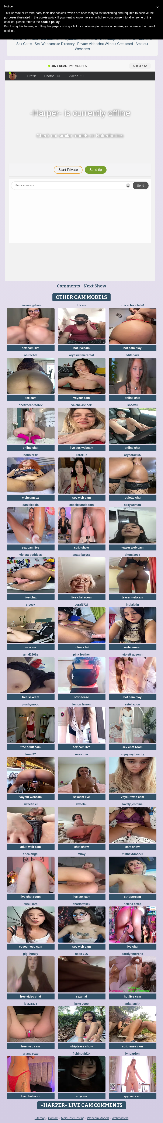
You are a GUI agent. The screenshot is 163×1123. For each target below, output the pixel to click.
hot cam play (132, 348)
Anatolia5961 (81, 554)
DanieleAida (30, 505)
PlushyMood (30, 704)
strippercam (132, 896)
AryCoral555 (132, 455)
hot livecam (81, 348)
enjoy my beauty (132, 754)
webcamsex (30, 497)
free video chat (30, 996)
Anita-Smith (133, 1003)
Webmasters (120, 1118)
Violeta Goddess (30, 554)
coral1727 (82, 604)
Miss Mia (81, 754)
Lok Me (81, 305)
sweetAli (81, 804)
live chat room (82, 597)
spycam (81, 1096)
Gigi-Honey (30, 954)
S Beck (30, 604)
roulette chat (132, 497)
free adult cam (31, 747)
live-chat (31, 597)
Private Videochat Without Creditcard (105, 44)
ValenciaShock (81, 405)
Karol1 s (81, 455)
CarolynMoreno (132, 954)
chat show (81, 847)
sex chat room (132, 747)
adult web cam (30, 847)
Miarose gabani (31, 305)
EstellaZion (132, 704)
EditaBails (132, 355)
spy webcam (132, 1096)
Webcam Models (98, 1118)
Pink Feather (81, 654)
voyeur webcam (30, 797)
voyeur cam (81, 398)
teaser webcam (132, 597)
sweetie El (31, 804)
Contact (53, 1118)
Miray (81, 854)
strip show (81, 547)
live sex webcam (81, 447)
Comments (68, 285)
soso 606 (81, 954)
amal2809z (30, 654)
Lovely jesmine (132, 804)
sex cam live (30, 348)
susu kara (30, 904)
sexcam (30, 647)
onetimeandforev (31, 405)
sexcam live (81, 797)
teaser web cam (132, 547)
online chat (132, 398)
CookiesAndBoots (81, 505)
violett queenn (132, 654)
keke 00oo (81, 1003)
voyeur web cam (132, 797)
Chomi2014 (132, 554)
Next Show (94, 285)
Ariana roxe (31, 1053)
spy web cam (81, 497)
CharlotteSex (81, 904)
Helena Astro (132, 904)
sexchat (81, 996)
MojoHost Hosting (72, 1118)
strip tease (81, 697)
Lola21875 (30, 1003)
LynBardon (132, 1053)
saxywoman (132, 505)
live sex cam (81, 896)
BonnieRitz (31, 455)
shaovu (132, 405)
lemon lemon (81, 704)
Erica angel (30, 854)
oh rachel (30, 355)
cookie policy (50, 22)
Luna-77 (30, 754)
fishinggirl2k (81, 1053)
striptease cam (132, 1046)
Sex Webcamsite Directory (54, 44)
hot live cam (132, 996)
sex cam (30, 398)
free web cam (30, 1046)
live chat (132, 946)
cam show (132, 847)
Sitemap (40, 1118)
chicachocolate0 (132, 305)
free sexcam (30, 697)
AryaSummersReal (81, 355)
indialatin (132, 604)
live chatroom (30, 1096)
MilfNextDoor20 (132, 854)
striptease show (81, 1046)
